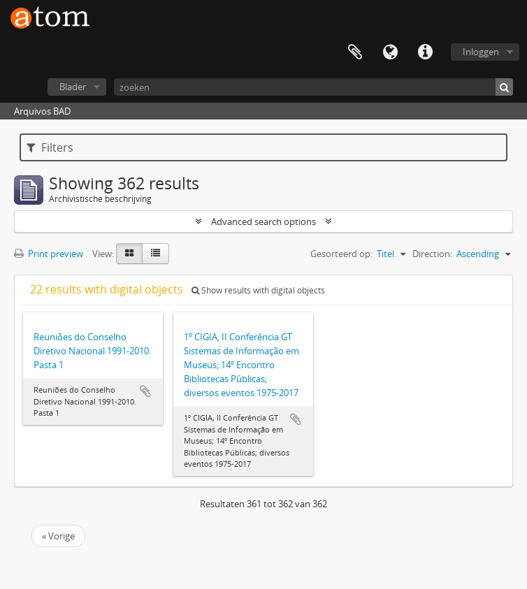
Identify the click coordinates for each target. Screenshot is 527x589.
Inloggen (481, 51)
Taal (390, 52)
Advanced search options (263, 221)
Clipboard (355, 52)
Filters (50, 147)
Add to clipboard (145, 391)
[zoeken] (313, 87)
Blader (72, 86)
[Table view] (155, 253)
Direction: (432, 253)
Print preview (48, 253)
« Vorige (58, 536)
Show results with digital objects (258, 290)
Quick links (424, 52)
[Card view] (129, 253)
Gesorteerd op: (341, 253)
